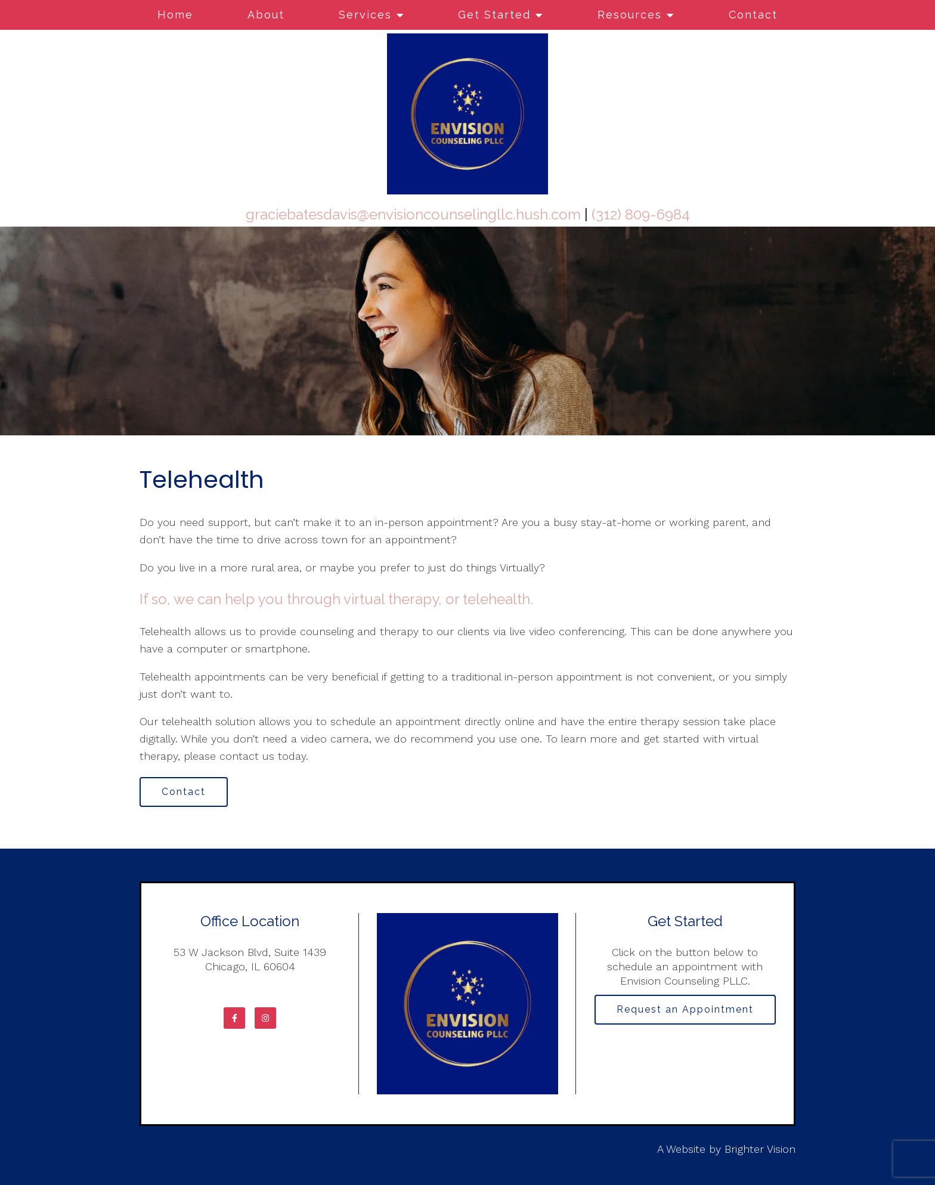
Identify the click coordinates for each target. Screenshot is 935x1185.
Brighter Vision (760, 1149)
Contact (753, 14)
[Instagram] (265, 1018)
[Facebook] (234, 1018)
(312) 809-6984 (641, 214)
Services (365, 14)
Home (175, 14)
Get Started (494, 14)
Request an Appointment (685, 1009)
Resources (629, 14)
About (265, 14)
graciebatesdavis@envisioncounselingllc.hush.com (413, 214)
